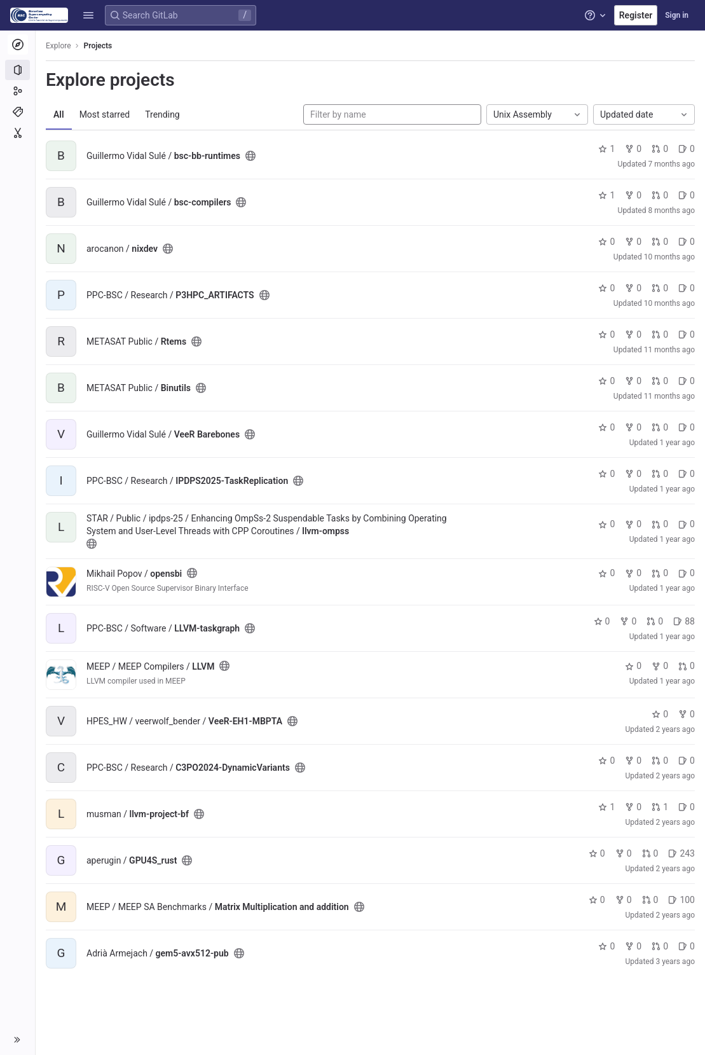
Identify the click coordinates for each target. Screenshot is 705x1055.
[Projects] (17, 70)
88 (684, 621)
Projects (98, 45)
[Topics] (17, 112)
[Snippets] (17, 133)
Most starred (104, 114)
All (58, 114)
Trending (162, 114)
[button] (88, 15)
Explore (58, 45)
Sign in (676, 15)
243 (681, 853)
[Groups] (17, 91)
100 (681, 900)
